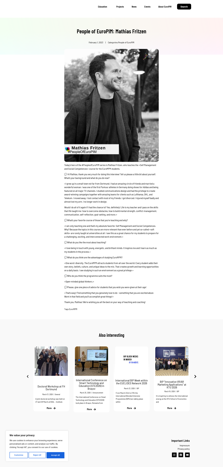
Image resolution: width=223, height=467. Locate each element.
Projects (120, 6)
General (57, 394)
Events (147, 6)
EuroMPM (73, 309)
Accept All (55, 455)
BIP (138, 388)
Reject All (37, 455)
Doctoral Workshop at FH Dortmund (51, 388)
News (134, 6)
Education (103, 6)
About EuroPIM (164, 6)
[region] (37, 446)
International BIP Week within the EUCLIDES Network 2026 (131, 382)
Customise (18, 455)
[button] (27, 376)
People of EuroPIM (126, 42)
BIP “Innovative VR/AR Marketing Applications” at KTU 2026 (171, 384)
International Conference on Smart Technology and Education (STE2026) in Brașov (91, 384)
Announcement (97, 393)
